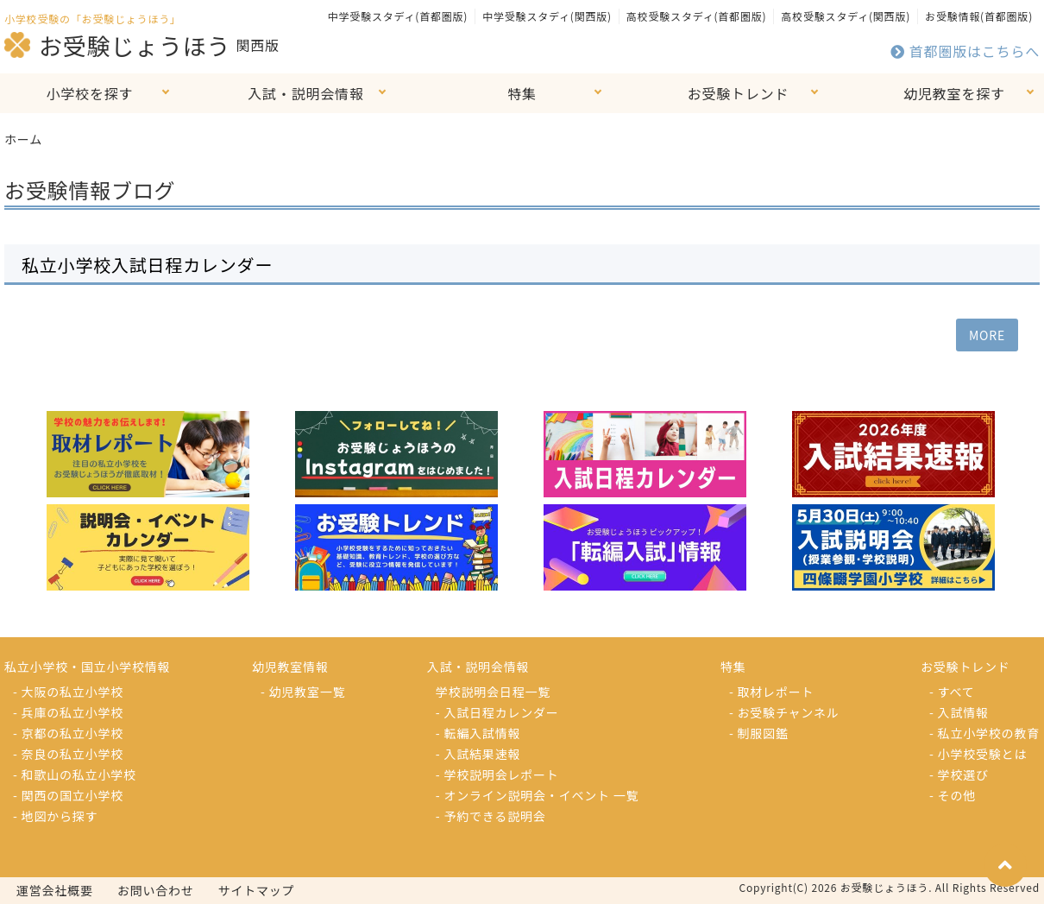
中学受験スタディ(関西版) (547, 16)
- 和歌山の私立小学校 (74, 774)
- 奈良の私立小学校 (68, 753)
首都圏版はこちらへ (965, 51)
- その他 (952, 795)
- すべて (951, 691)
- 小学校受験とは (978, 753)
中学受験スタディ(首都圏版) (398, 16)
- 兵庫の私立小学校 (68, 712)
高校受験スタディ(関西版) (845, 16)
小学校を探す (90, 93)
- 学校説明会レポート (497, 774)
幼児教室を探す (954, 93)
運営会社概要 (54, 890)
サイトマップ (256, 890)
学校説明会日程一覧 (493, 691)
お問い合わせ (155, 890)
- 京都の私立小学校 (68, 733)
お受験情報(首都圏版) (979, 16)
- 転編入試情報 (478, 733)
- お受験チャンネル (784, 712)
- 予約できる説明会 (491, 816)
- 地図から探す (55, 816)
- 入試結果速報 (478, 753)
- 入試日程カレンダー (497, 712)
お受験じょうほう (117, 45)
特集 (522, 93)
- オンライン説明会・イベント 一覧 (537, 795)
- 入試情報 (959, 712)
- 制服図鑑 (759, 733)
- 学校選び (959, 774)
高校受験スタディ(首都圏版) (696, 16)
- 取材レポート (771, 691)
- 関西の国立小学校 (68, 795)
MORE (987, 335)
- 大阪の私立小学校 (68, 691)
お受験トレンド (738, 93)
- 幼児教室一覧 (303, 691)
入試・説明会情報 (305, 93)
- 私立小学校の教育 (984, 733)
